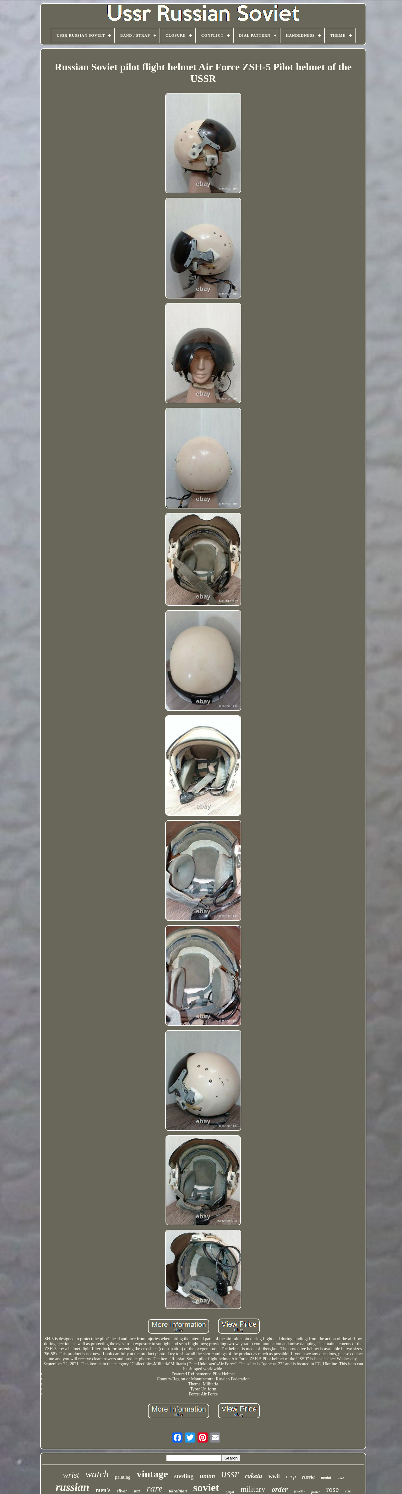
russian (72, 1487)
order (280, 1489)
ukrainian (178, 1491)
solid (341, 1478)
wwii (274, 1476)
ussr (230, 1474)
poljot (229, 1492)
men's (103, 1490)
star (136, 1491)
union (207, 1476)
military (253, 1489)
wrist (71, 1475)
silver (122, 1490)
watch (97, 1474)
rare (155, 1488)
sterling (183, 1476)
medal (326, 1477)
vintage (152, 1474)
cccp (291, 1477)
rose (332, 1489)
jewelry (299, 1491)
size (348, 1491)
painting (122, 1477)
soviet (206, 1487)
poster (315, 1492)
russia (308, 1477)
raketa (253, 1476)
